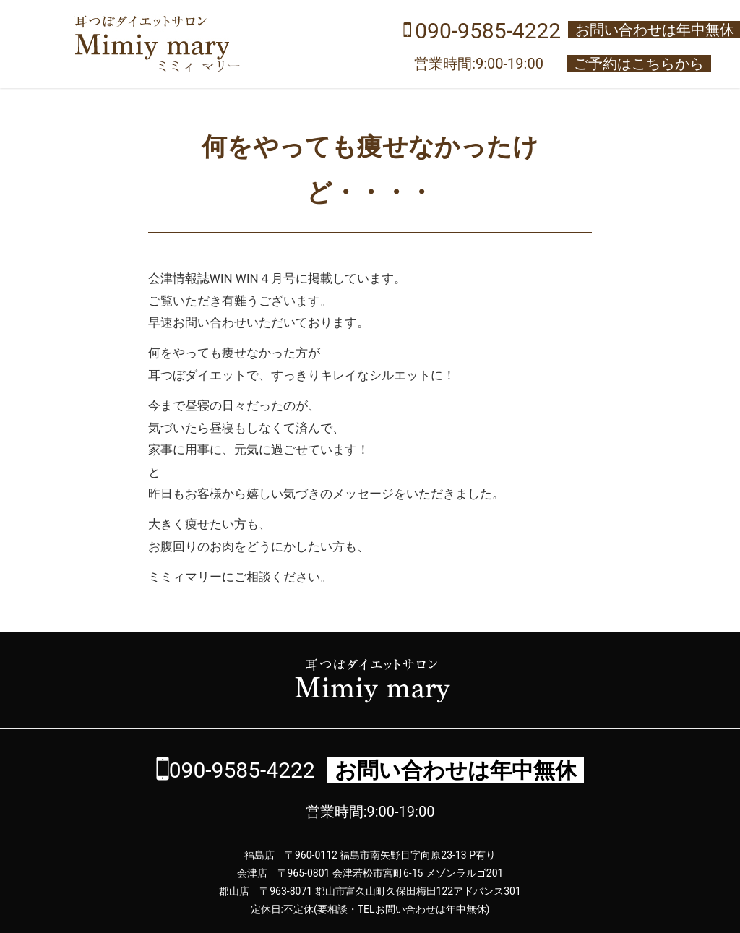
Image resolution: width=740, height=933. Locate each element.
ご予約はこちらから (639, 63)
